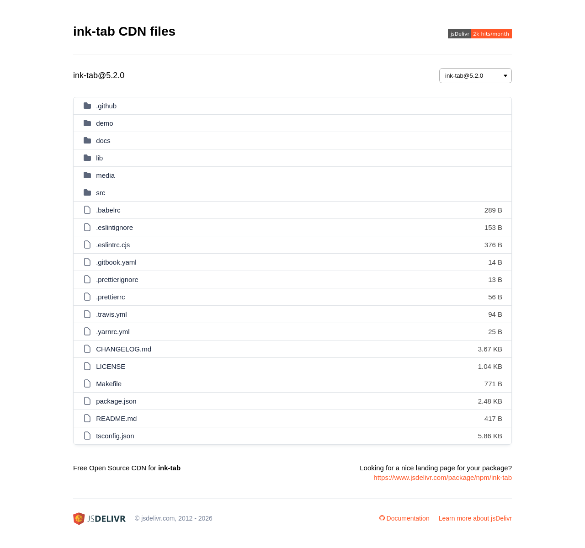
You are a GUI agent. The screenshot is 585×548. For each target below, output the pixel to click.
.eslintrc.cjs (113, 245)
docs (103, 140)
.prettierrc (110, 297)
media (105, 175)
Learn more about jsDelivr (475, 518)
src (100, 193)
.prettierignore (117, 279)
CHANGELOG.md (123, 349)
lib (99, 158)
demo (104, 123)
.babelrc (108, 210)
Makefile (109, 384)
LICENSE (110, 366)
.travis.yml (111, 314)
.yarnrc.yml (112, 331)
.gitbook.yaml (116, 262)
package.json (116, 401)
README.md (116, 418)
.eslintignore (114, 227)
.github (106, 106)
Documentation (404, 518)
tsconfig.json (115, 436)
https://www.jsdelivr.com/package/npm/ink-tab (442, 477)
